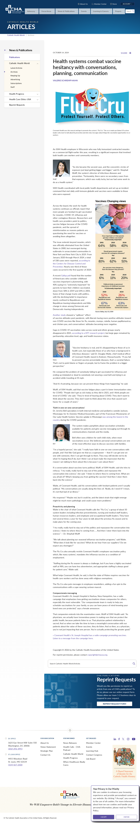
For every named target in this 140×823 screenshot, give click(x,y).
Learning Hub (92, 750)
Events (89, 746)
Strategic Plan (46, 750)
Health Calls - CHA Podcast (71, 748)
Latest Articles (16, 68)
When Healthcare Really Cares (74, 763)
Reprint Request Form (114, 703)
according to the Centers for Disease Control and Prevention (71, 263)
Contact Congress (94, 754)
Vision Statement (48, 746)
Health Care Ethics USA (20, 99)
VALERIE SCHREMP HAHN (65, 80)
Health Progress (16, 93)
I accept (104, 817)
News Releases (70, 742)
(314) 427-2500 (15, 764)
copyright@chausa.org (97, 654)
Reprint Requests (17, 104)
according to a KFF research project (88, 333)
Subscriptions (16, 83)
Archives (14, 71)
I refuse (126, 817)
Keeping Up (15, 75)
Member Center (93, 742)
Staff (13, 87)
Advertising (15, 79)
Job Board (90, 758)
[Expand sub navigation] (37, 63)
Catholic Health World (16, 35)
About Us (44, 742)
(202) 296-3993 (15, 748)
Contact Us (45, 754)
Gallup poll (66, 275)
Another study (59, 314)
